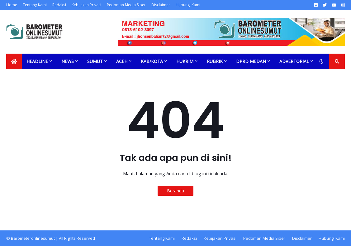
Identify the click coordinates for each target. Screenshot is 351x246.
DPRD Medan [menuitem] (251, 61)
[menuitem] (14, 61)
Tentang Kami (35, 4)
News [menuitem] (67, 61)
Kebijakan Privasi (86, 4)
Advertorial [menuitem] (294, 61)
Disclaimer (160, 4)
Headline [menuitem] (37, 61)
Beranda (175, 191)
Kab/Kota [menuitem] (152, 61)
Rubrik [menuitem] (215, 61)
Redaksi (59, 4)
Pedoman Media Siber (126, 4)
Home (11, 4)
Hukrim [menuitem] (184, 61)
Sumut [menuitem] (95, 61)
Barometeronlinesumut (33, 238)
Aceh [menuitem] (121, 61)
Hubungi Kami (188, 4)
